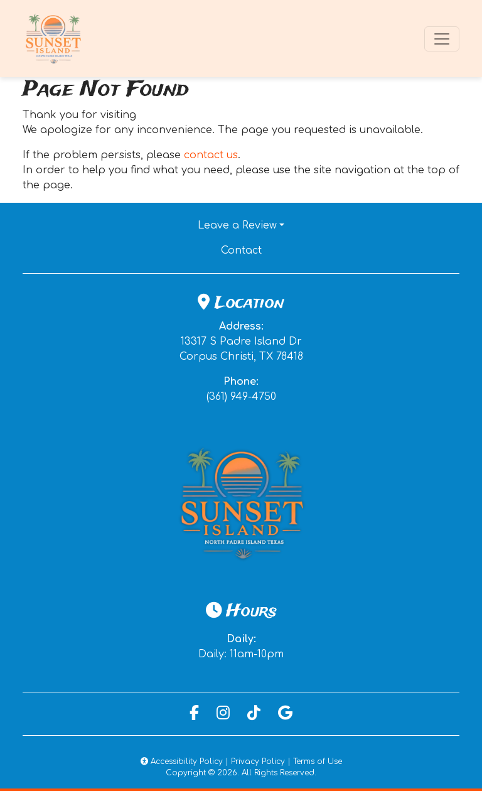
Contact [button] (284, 249)
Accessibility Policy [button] (182, 761)
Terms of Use (317, 761)
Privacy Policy (258, 761)
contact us (211, 155)
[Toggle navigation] (441, 38)
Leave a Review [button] (237, 225)
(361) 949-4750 (241, 396)
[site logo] (54, 38)
